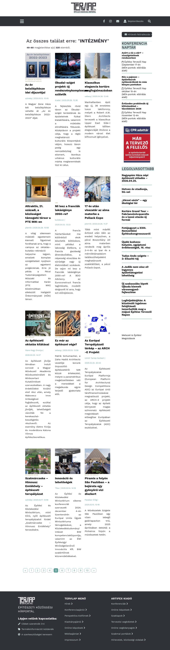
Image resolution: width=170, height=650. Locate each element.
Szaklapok (118, 615)
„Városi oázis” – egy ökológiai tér (134, 202)
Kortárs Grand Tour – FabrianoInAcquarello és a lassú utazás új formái (135, 215)
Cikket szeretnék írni (31, 623)
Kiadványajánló (74, 621)
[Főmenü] (22, 22)
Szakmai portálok (122, 633)
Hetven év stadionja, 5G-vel (135, 190)
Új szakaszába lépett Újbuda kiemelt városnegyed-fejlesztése (135, 288)
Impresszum (73, 639)
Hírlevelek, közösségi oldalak (128, 639)
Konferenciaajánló (76, 609)
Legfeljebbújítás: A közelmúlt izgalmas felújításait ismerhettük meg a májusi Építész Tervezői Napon (137, 307)
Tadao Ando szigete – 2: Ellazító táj (135, 257)
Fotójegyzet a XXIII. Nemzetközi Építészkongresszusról (136, 230)
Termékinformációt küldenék (36, 629)
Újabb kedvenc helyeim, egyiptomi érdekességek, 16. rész (136, 244)
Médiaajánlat (73, 633)
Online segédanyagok (124, 627)
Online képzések (75, 627)
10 (87, 570)
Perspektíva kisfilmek (78, 615)
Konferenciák (119, 603)
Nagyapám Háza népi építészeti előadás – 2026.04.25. (135, 178)
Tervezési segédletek (124, 621)
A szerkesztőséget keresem (35, 634)
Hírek (69, 603)
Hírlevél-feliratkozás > (138, 34)
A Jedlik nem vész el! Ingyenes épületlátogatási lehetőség (135, 271)
